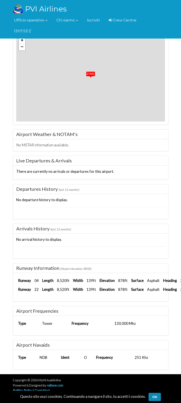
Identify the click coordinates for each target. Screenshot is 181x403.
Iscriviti (93, 20)
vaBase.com (55, 385)
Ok (154, 397)
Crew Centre (122, 20)
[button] (31, 20)
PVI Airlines (40, 8)
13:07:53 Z (22, 31)
